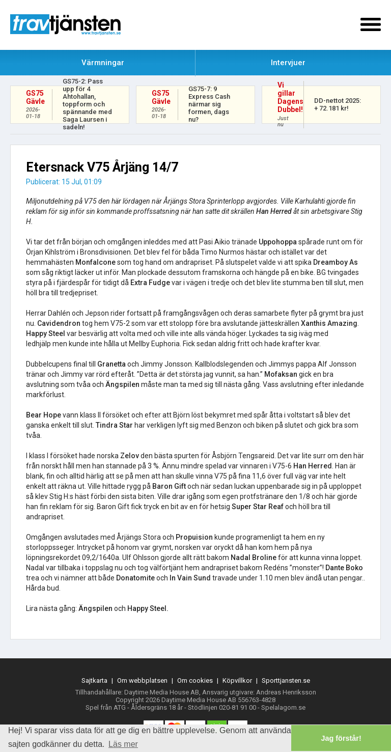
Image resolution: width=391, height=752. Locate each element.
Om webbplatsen (142, 680)
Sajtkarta (94, 680)
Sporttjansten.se (286, 680)
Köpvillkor (237, 680)
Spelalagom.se (283, 707)
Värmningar (102, 62)
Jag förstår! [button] (341, 738)
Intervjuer (288, 62)
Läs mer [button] (123, 744)
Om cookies (195, 680)
